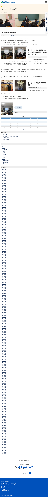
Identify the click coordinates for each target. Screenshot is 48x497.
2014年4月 (4, 390)
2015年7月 (4, 367)
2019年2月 (4, 299)
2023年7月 (4, 216)
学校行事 (3, 152)
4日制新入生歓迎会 (5, 139)
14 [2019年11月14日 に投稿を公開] (30, 123)
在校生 (46, 23)
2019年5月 (4, 295)
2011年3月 (4, 449)
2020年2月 (4, 281)
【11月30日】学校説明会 (8, 33)
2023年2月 (4, 224)
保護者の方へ (46, 30)
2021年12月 (4, 246)
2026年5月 (4, 169)
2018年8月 (4, 309)
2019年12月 (4, 284)
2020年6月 (4, 274)
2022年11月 (4, 229)
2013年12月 (4, 397)
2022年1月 (4, 244)
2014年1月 (4, 395)
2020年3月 (4, 279)
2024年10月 (4, 196)
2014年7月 (4, 386)
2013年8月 (4, 403)
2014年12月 (4, 378)
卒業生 (46, 18)
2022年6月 (4, 237)
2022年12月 (4, 227)
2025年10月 (4, 177)
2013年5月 (4, 408)
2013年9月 (4, 402)
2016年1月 (4, 358)
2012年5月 (4, 427)
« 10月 (22, 129)
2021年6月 (4, 255)
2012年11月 (4, 417)
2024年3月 (4, 204)
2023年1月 (4, 226)
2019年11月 (4, 285)
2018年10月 (4, 306)
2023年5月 (4, 219)
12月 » (25, 129)
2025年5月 (4, 185)
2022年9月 (4, 232)
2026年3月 (4, 172)
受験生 (46, 14)
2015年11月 (4, 361)
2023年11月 (4, 210)
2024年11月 (4, 194)
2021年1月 (4, 263)
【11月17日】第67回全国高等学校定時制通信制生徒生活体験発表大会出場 (37, 52)
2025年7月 (4, 182)
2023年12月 (4, 208)
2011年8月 (4, 441)
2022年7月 (4, 235)
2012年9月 (4, 420)
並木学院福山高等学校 (9, 483)
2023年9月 (4, 213)
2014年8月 (4, 384)
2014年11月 (4, 379)
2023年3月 (4, 222)
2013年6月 (4, 406)
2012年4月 (4, 428)
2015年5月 (4, 370)
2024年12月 (4, 193)
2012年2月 (4, 431)
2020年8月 (4, 271)
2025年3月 (4, 188)
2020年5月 (4, 276)
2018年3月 (4, 317)
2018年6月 (4, 312)
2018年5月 (4, 314)
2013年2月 (4, 412)
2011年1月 (4, 452)
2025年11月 (4, 175)
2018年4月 (4, 315)
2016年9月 (4, 345)
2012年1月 (4, 433)
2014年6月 (4, 387)
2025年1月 (4, 191)
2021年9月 (4, 251)
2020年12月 (4, 265)
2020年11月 (4, 266)
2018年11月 (4, 304)
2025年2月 (4, 189)
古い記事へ (18, 107)
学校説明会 (4, 154)
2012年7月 (4, 423)
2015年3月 (4, 373)
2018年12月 (4, 303)
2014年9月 (4, 383)
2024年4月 (4, 202)
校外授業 (3, 157)
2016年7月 (4, 348)
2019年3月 (4, 298)
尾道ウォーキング (5, 134)
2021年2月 (4, 262)
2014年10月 (4, 381)
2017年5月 (4, 332)
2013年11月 (4, 398)
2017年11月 (4, 323)
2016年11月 (4, 342)
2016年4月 (4, 353)
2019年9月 (4, 288)
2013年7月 (4, 405)
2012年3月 (4, 430)
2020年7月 (4, 273)
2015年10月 (4, 362)
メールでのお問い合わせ (24, 473)
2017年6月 (4, 331)
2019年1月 (4, 301)
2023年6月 (4, 218)
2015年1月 (4, 376)
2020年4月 (4, 277)
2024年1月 (4, 207)
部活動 (3, 163)
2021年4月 (4, 259)
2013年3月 (4, 411)
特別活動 (3, 159)
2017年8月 (4, 328)
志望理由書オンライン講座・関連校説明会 (10, 136)
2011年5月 (4, 445)
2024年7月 (4, 197)
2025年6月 (4, 183)
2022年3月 (4, 241)
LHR (2, 146)
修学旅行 (3, 151)
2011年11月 (4, 436)
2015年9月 (4, 364)
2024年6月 (4, 199)
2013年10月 (4, 400)
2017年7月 (4, 329)
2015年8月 (4, 365)
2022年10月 (4, 230)
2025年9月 (4, 178)
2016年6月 (4, 350)
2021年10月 (4, 249)
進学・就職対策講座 (5, 137)
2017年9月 (4, 326)
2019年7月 (4, 291)
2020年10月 (4, 268)
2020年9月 (4, 270)
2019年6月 (4, 293)
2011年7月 (4, 442)
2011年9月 (4, 439)
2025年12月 (4, 174)
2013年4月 (4, 409)
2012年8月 (4, 422)
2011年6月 (4, 444)
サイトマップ (12, 495)
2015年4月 (4, 372)
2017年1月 (4, 339)
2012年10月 (4, 419)
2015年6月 (4, 368)
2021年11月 (4, 248)
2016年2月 (4, 356)
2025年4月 (4, 186)
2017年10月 (4, 325)
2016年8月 (4, 347)
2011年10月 (4, 438)
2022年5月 (4, 238)
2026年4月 (4, 171)
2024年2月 (4, 205)
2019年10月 (4, 287)
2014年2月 (4, 394)
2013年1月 (4, 414)
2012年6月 (4, 425)
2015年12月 (4, 359)
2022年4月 (4, 240)
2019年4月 (4, 296)
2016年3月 (4, 354)
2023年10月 (4, 211)
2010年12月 (4, 453)
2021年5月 (4, 257)
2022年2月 (4, 243)
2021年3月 (4, 260)
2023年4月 (4, 221)
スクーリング (4, 149)
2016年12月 (4, 340)
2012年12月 (4, 416)
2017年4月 (4, 334)
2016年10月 (4, 343)
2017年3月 (4, 335)
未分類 (12, 35)
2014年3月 (4, 392)
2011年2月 (4, 450)
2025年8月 (4, 180)
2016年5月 (4, 351)
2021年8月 (4, 252)
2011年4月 (4, 447)
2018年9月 (4, 307)
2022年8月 (4, 233)
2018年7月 (4, 310)
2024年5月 (4, 200)
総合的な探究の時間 (5, 162)
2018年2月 (4, 318)
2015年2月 (4, 375)
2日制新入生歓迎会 (5, 141)
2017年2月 (4, 337)
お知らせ (3, 148)
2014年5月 (4, 389)
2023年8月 (4, 215)
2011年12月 (4, 434)
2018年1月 (4, 320)
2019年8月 (4, 290)
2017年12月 (4, 321)
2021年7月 (4, 254)
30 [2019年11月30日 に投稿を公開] (43, 127)
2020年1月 (4, 282)
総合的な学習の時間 (5, 160)
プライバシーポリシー (5, 495)
